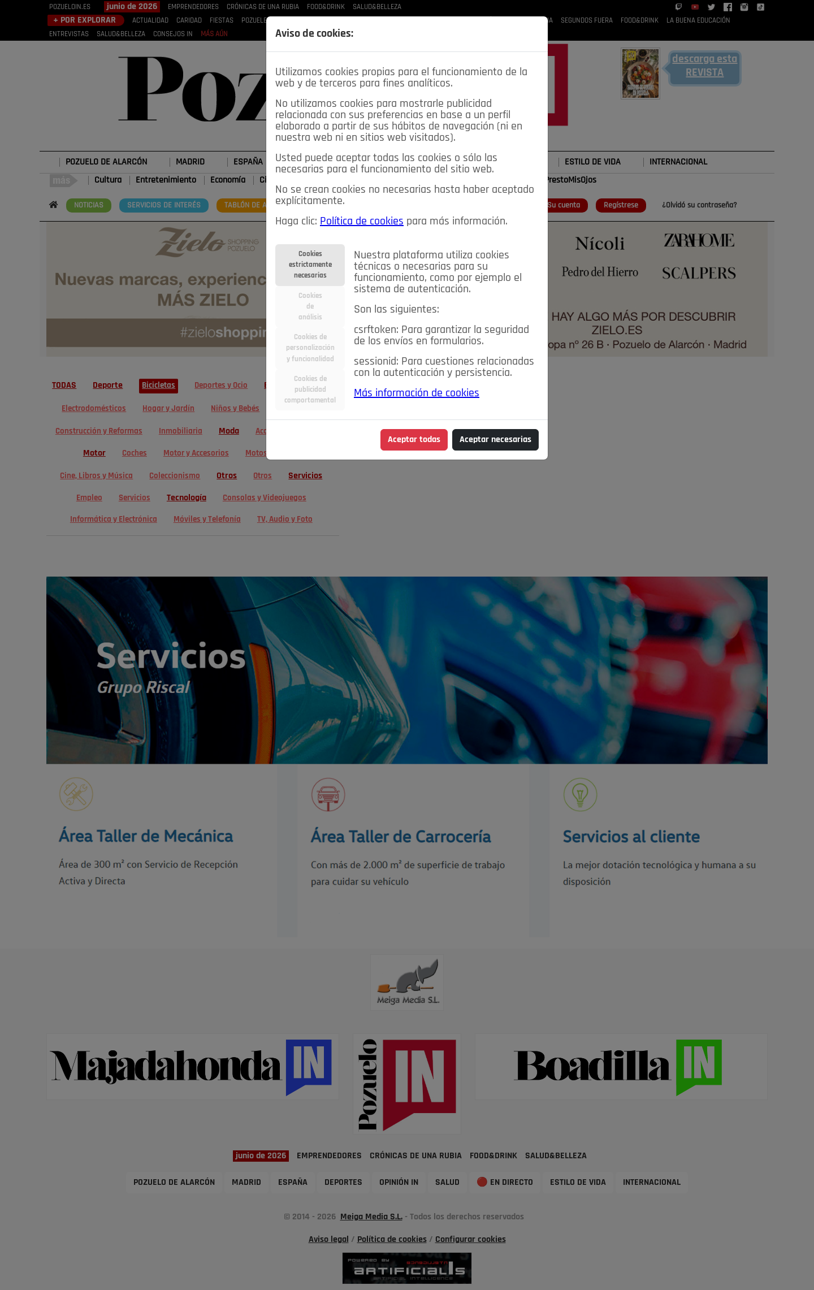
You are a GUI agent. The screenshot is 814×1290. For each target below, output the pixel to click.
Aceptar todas (414, 439)
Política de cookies (362, 221)
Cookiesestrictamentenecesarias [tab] (310, 264)
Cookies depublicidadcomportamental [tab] (310, 389)
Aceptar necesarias (495, 439)
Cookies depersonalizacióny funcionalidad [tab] (310, 348)
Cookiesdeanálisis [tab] (310, 306)
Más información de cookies (416, 393)
